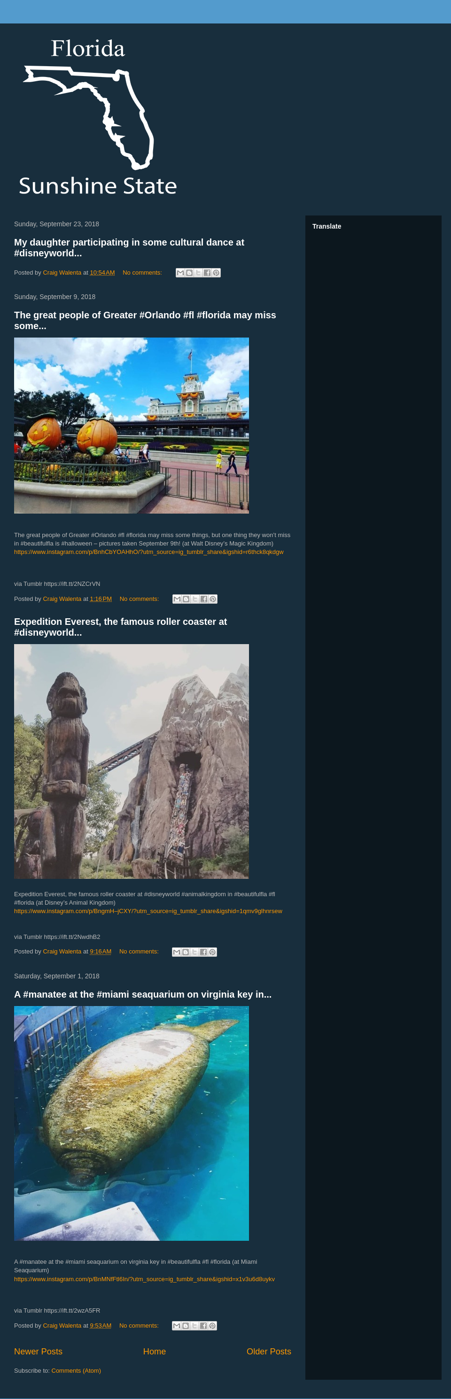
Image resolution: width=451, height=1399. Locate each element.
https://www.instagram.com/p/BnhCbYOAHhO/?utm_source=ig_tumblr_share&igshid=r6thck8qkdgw (149, 551)
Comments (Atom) (76, 1370)
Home (154, 1351)
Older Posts (269, 1351)
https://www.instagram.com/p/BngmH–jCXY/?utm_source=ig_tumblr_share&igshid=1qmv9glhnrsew (148, 911)
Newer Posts (38, 1351)
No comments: (143, 272)
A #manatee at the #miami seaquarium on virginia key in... (143, 994)
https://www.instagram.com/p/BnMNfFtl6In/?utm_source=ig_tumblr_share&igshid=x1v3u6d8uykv (144, 1279)
